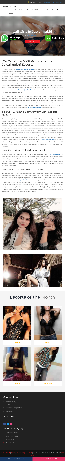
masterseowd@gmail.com (53, 2)
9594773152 (32, 36)
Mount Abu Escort (45, 10)
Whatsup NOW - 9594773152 (49, 459)
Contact (10, 14)
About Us (55, 10)
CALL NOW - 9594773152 (16, 459)
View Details (32, 41)
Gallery (15, 10)
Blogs (24, 453)
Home (10, 10)
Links (21, 10)
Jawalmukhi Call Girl (31, 10)
